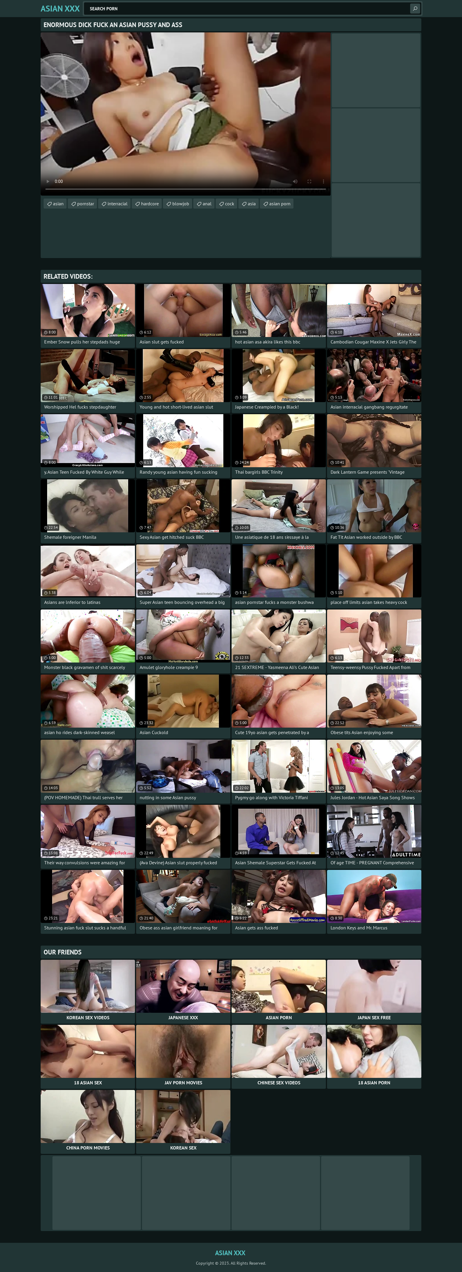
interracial (118, 204)
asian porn (280, 204)
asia (252, 204)
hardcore (150, 204)
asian (58, 204)
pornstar (85, 204)
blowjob (180, 204)
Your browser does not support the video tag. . (186, 114)
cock (229, 204)
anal (207, 204)
